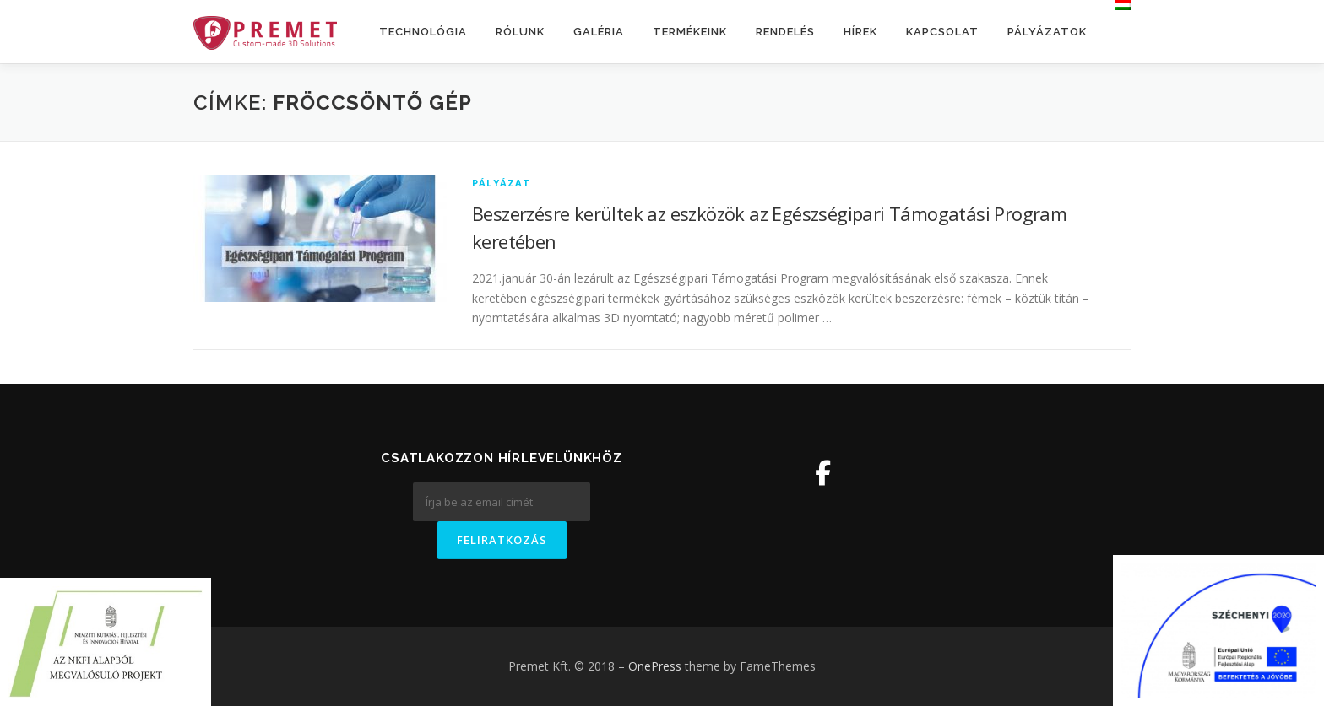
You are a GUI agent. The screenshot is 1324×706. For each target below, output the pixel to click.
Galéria (598, 31)
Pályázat (501, 182)
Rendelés (785, 31)
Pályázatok (1047, 31)
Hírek (860, 31)
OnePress (654, 666)
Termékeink (690, 31)
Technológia (423, 31)
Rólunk (520, 31)
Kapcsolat (942, 31)
